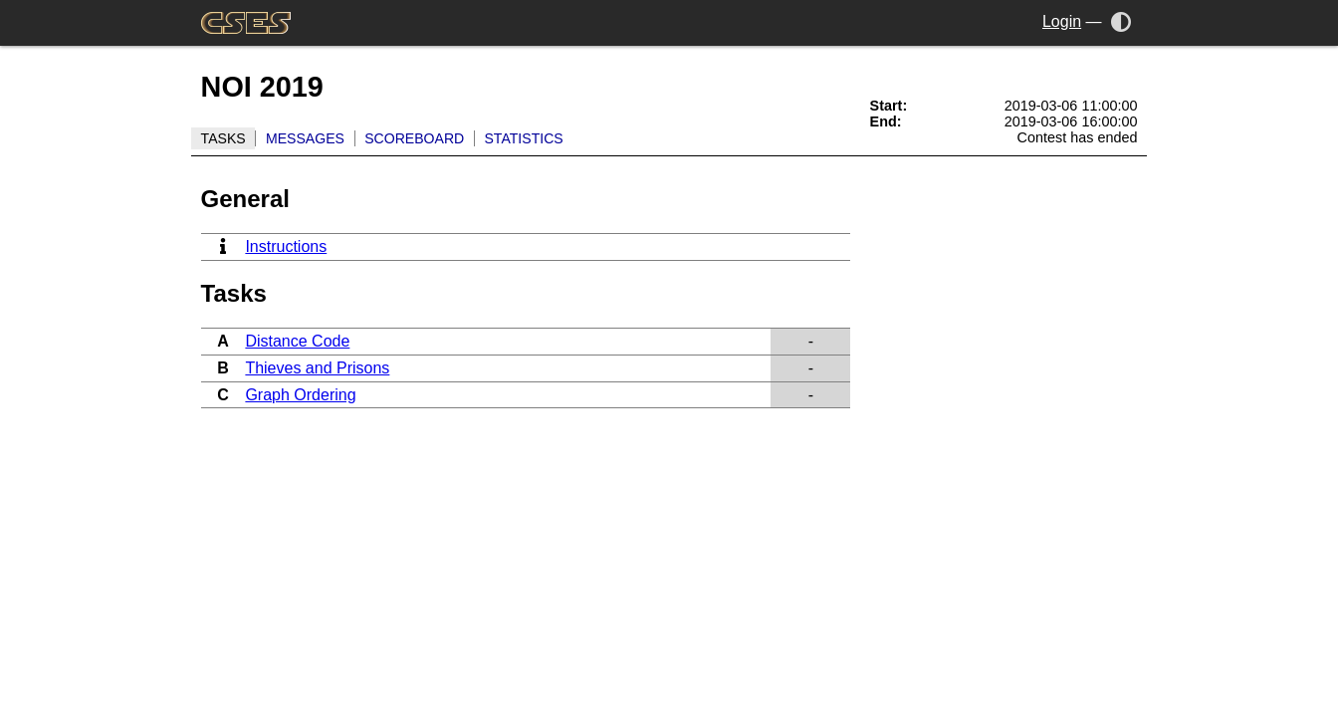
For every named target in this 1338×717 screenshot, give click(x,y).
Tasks (223, 138)
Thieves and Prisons (317, 367)
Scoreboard (414, 138)
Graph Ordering (300, 394)
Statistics (523, 138)
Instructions (286, 246)
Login (1061, 21)
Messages (305, 138)
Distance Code (297, 341)
